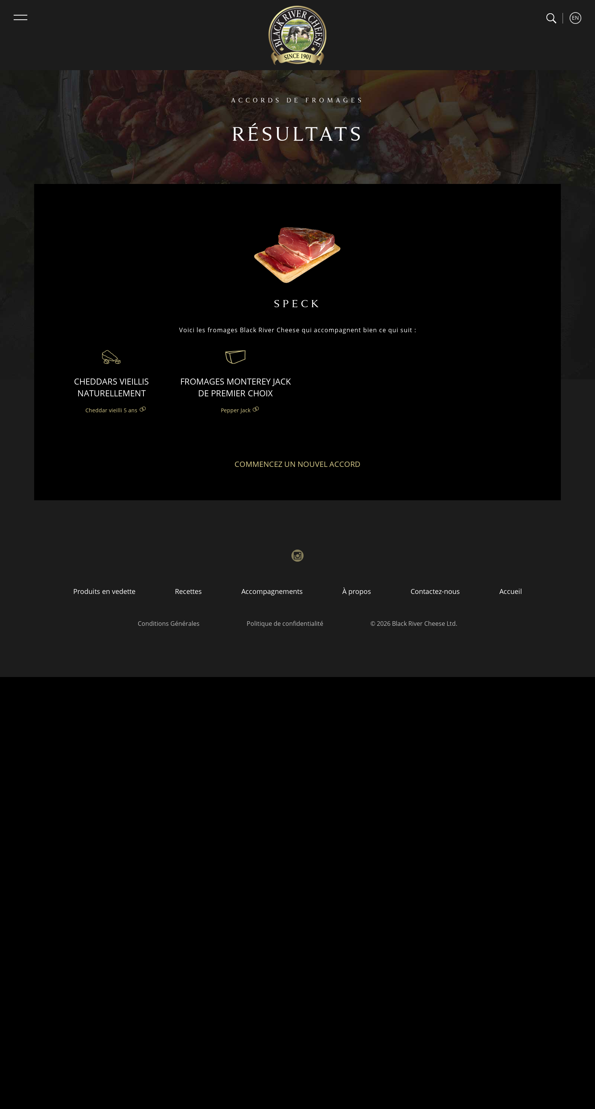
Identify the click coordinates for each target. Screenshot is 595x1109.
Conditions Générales (169, 623)
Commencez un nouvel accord (297, 464)
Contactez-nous (435, 591)
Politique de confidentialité (285, 623)
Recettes (188, 591)
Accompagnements (272, 591)
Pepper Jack (235, 410)
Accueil (510, 591)
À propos (356, 591)
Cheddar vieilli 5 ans (111, 410)
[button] (551, 18)
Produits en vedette (104, 591)
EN (575, 17)
